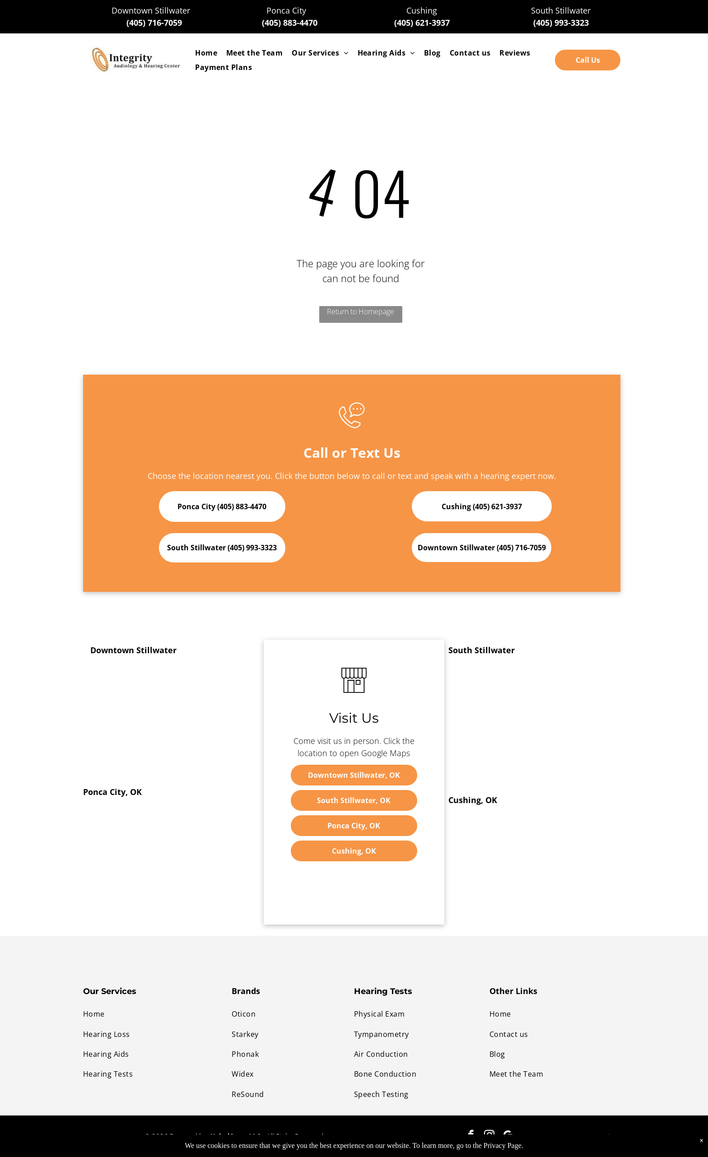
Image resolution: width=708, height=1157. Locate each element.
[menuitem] (206, 53)
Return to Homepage (360, 311)
